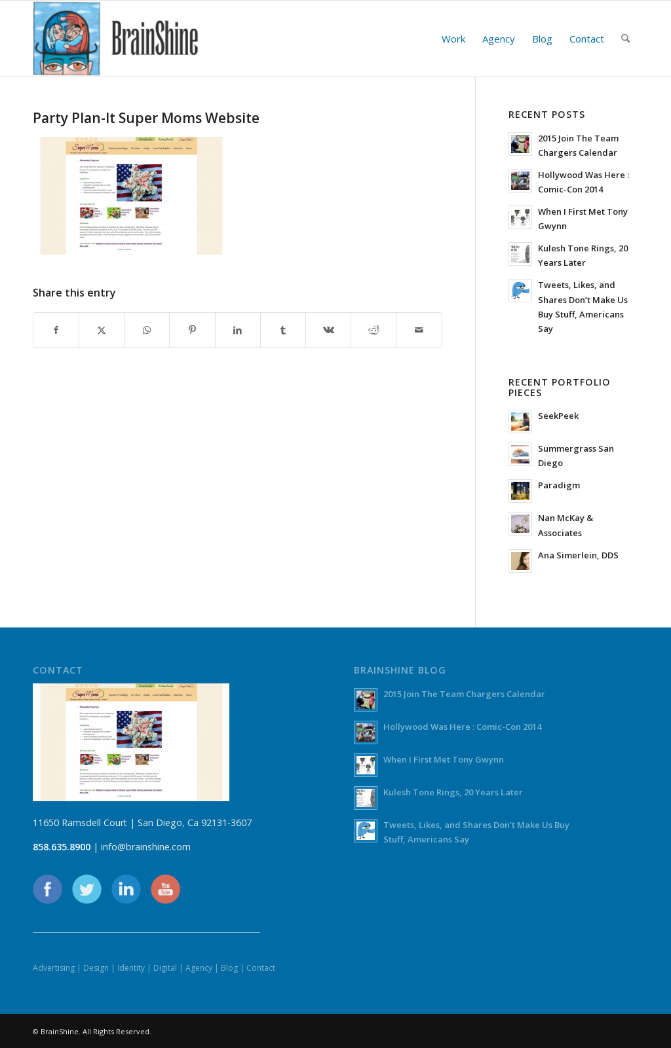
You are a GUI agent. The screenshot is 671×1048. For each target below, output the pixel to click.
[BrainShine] (116, 39)
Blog (229, 967)
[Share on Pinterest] (192, 330)
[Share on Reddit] (373, 330)
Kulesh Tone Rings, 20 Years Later (453, 792)
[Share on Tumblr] (283, 330)
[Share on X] (101, 330)
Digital (165, 967)
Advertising (54, 967)
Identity (131, 967)
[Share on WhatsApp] (147, 330)
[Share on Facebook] (56, 330)
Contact (260, 967)
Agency (198, 967)
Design (96, 967)
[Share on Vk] (328, 330)
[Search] (625, 39)
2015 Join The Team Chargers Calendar (464, 694)
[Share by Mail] (418, 330)
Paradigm (559, 485)
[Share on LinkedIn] (238, 330)
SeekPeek (558, 416)
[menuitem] (453, 39)
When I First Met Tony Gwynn (443, 759)
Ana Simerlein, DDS (578, 555)
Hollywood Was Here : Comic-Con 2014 (462, 726)
